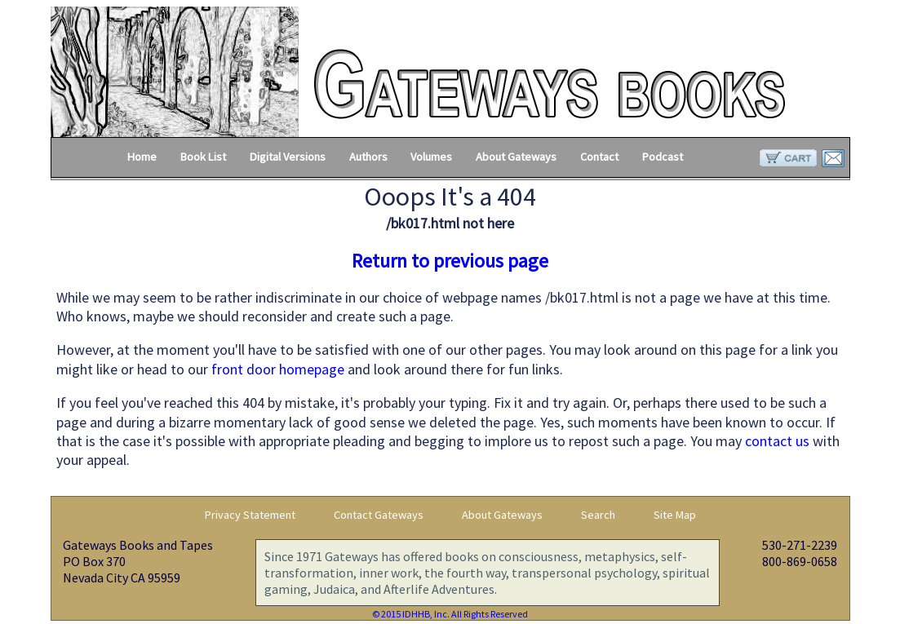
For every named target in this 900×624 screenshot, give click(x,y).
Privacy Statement (250, 514)
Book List (203, 156)
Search (598, 514)
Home (142, 156)
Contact (599, 156)
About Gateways (516, 156)
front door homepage (277, 369)
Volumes (431, 156)
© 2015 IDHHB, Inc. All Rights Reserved (450, 614)
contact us (777, 440)
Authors (368, 156)
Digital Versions (288, 156)
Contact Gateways (378, 514)
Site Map (675, 514)
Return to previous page (450, 260)
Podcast (662, 156)
